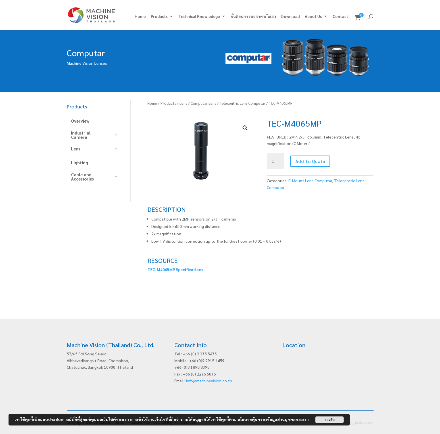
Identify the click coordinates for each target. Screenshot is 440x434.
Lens (183, 103)
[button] (245, 128)
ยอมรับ (329, 420)
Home (140, 16)
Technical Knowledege (199, 16)
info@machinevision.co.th (209, 380)
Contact (340, 16)
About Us (313, 16)
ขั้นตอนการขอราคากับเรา (253, 16)
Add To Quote (310, 161)
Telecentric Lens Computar (242, 103)
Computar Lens (203, 103)
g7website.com (363, 422)
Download (290, 16)
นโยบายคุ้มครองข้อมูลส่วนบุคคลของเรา (273, 419)
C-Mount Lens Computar (310, 180)
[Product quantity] (275, 161)
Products (159, 16)
